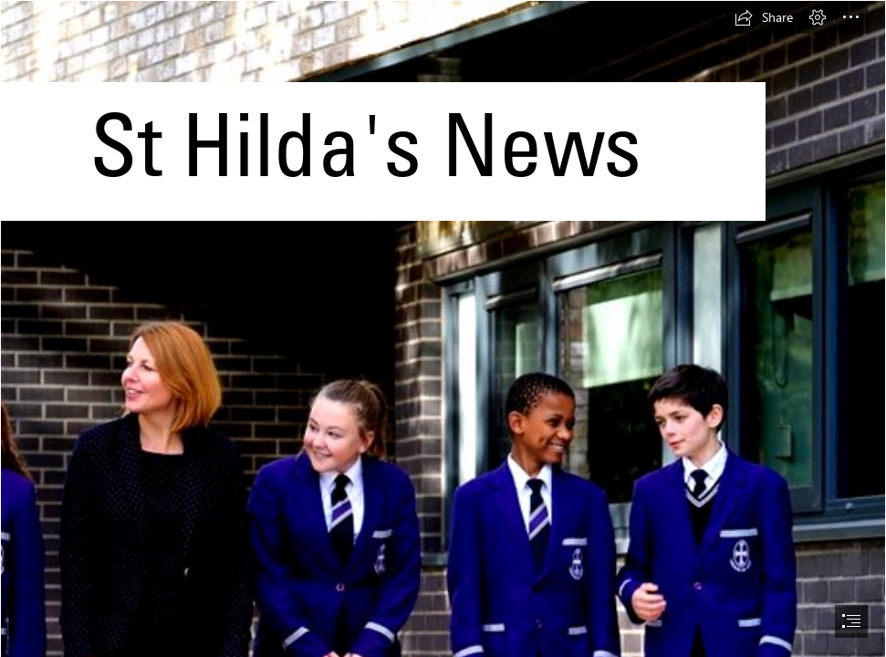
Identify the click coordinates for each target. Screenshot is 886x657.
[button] (763, 17)
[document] (443, 328)
